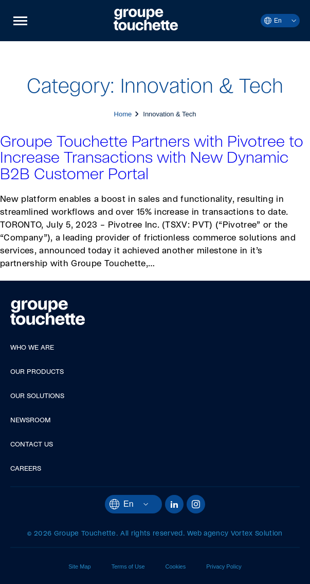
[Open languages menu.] (289, 20)
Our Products (37, 372)
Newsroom (30, 420)
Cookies (176, 566)
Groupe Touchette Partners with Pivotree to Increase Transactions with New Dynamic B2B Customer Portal (151, 158)
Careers (25, 469)
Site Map (79, 566)
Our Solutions (37, 396)
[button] (20, 20)
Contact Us (31, 444)
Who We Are (32, 348)
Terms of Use (128, 566)
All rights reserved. (152, 533)
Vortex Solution (257, 533)
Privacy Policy (223, 566)
